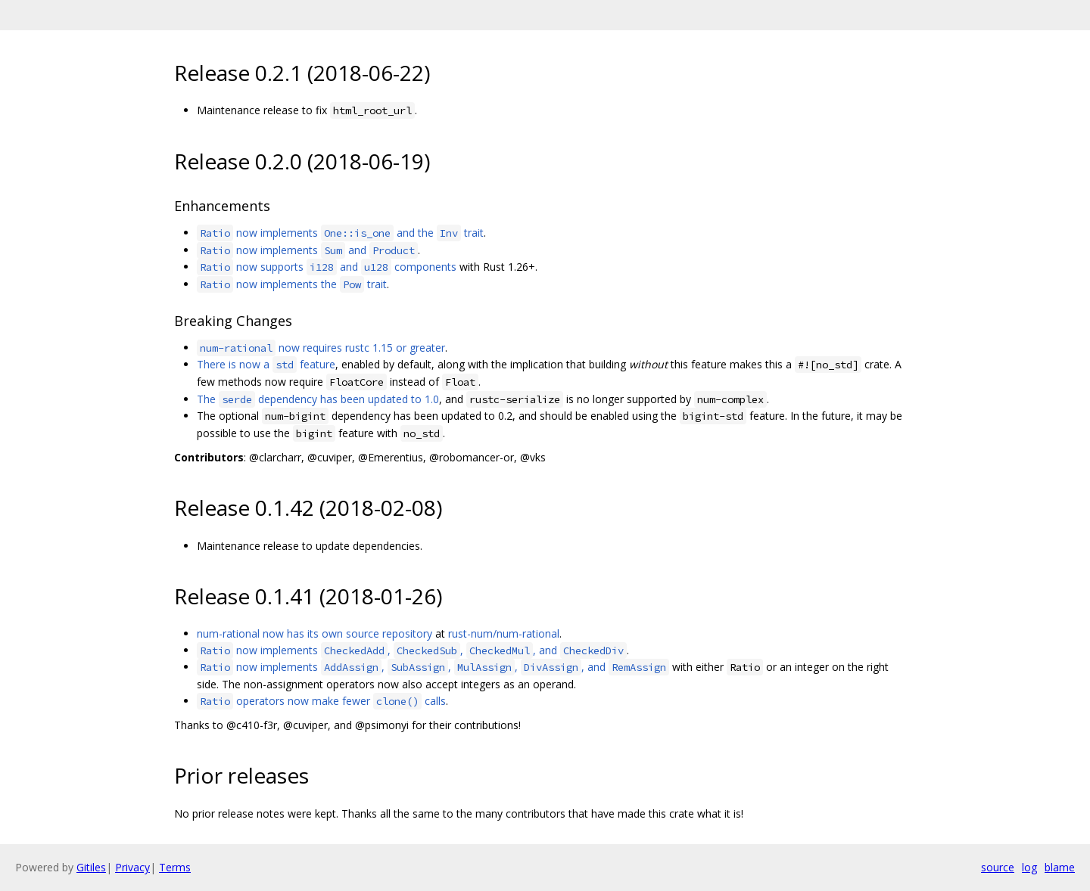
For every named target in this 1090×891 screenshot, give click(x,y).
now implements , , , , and (433, 667)
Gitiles (91, 867)
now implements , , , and (412, 650)
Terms (175, 867)
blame (1060, 867)
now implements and (307, 250)
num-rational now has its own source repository (314, 633)
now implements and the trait (340, 232)
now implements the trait (292, 284)
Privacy (132, 867)
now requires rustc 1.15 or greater (321, 347)
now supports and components (326, 266)
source (997, 867)
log (1029, 867)
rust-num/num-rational (503, 633)
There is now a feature (266, 364)
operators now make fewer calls (321, 701)
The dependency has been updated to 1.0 (318, 399)
